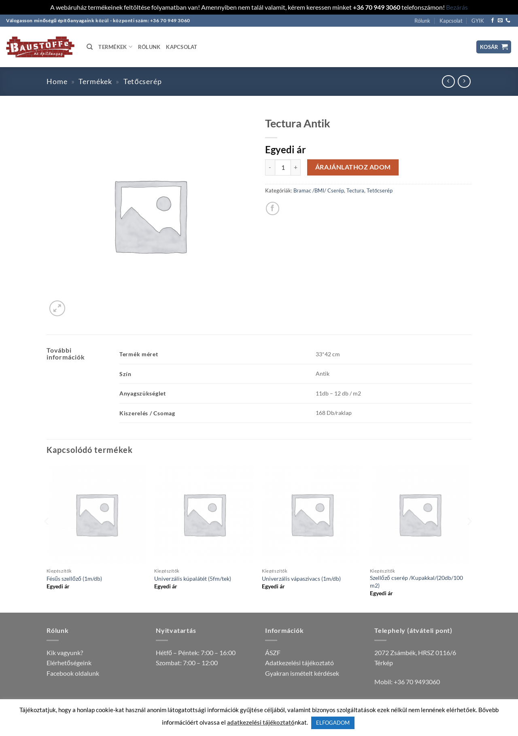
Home (57, 81)
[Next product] (448, 81)
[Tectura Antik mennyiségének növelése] (296, 167)
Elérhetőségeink (69, 662)
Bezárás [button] (457, 7)
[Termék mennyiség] (283, 167)
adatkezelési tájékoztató (261, 722)
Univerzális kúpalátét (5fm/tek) (192, 578)
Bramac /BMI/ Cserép (318, 190)
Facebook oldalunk (73, 673)
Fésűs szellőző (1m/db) (74, 578)
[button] (494, 47)
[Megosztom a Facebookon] (272, 208)
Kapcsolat (451, 20)
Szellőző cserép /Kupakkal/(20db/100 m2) (416, 581)
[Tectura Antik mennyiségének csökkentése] (270, 167)
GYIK (477, 20)
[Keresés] (90, 47)
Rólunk (422, 20)
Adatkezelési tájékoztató (299, 662)
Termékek (115, 47)
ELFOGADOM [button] (333, 722)
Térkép (383, 662)
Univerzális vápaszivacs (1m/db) (301, 578)
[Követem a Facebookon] (492, 20)
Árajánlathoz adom (353, 167)
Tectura (355, 190)
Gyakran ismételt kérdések (302, 673)
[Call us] (507, 20)
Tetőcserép (142, 81)
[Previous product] (464, 81)
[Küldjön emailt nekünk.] (500, 20)
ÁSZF (272, 652)
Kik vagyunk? (65, 652)
